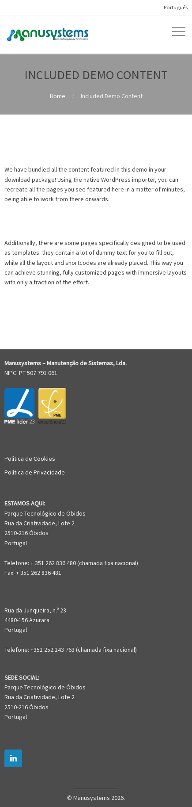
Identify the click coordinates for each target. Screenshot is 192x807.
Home (57, 96)
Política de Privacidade (34, 472)
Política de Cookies (29, 459)
